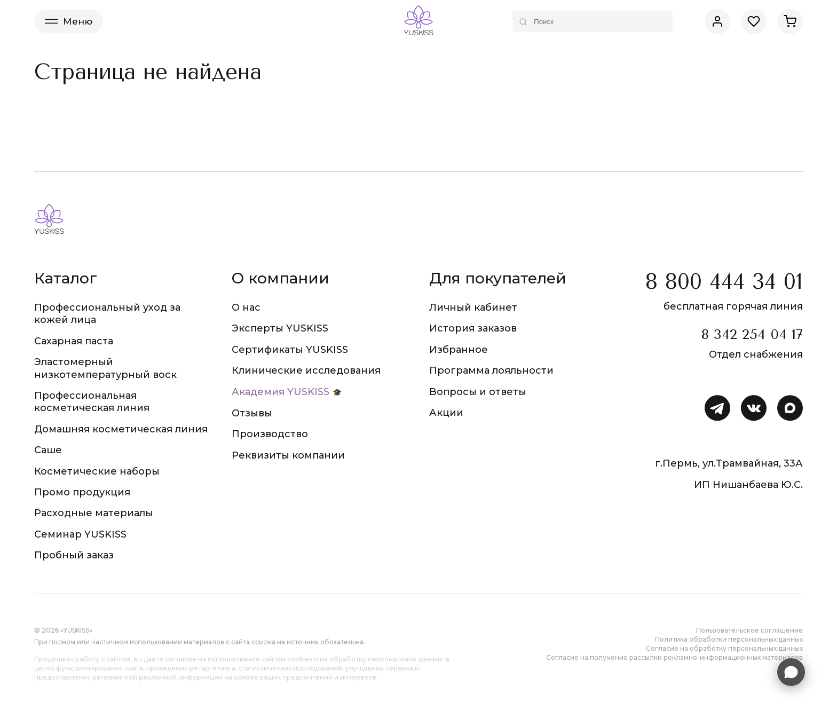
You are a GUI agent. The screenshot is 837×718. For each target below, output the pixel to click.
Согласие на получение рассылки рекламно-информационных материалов (674, 657)
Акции (446, 413)
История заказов (473, 328)
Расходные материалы (93, 513)
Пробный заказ (74, 555)
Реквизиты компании (288, 455)
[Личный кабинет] (717, 21)
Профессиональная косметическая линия (91, 402)
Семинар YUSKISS (80, 534)
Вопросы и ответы (477, 392)
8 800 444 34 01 (724, 281)
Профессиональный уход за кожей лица (107, 314)
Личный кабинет (473, 307)
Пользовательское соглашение (749, 630)
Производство (270, 434)
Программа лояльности (491, 370)
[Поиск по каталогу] (592, 21)
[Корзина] (790, 21)
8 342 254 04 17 (752, 334)
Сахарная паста (73, 341)
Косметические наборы (97, 471)
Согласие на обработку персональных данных (724, 648)
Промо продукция (82, 492)
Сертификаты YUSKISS (290, 350)
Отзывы (252, 413)
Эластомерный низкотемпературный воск (105, 368)
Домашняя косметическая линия (121, 429)
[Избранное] (754, 21)
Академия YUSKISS (280, 392)
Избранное (458, 350)
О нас (246, 307)
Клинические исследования (306, 370)
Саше (48, 450)
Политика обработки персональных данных (729, 639)
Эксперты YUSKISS (280, 328)
